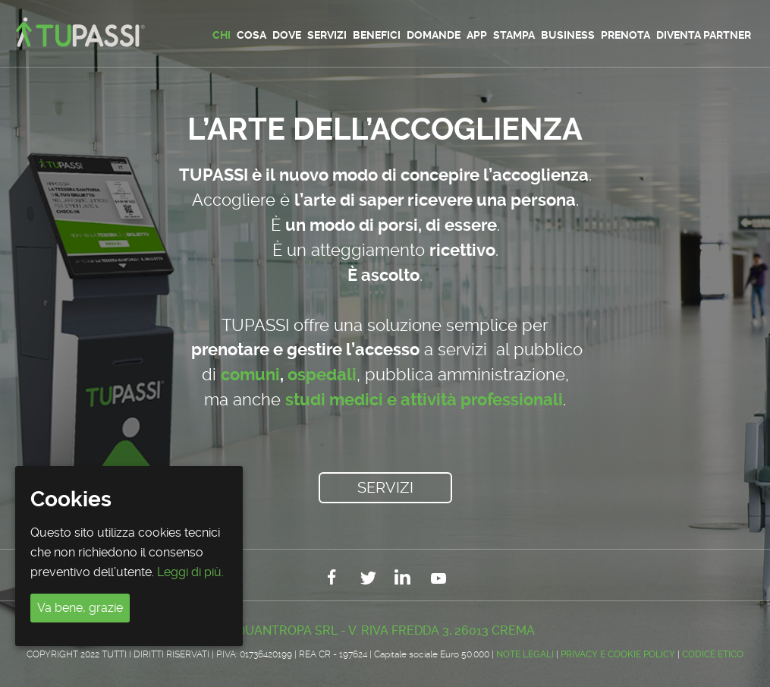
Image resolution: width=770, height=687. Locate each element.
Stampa (514, 35)
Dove (286, 35)
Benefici (377, 35)
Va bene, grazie (80, 607)
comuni (250, 374)
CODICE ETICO (712, 654)
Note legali (525, 654)
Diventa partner (703, 35)
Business (568, 35)
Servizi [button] (385, 487)
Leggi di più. (190, 572)
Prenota (625, 35)
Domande (433, 35)
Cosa (251, 35)
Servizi (327, 35)
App (477, 35)
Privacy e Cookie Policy (618, 654)
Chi (221, 35)
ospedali (322, 374)
